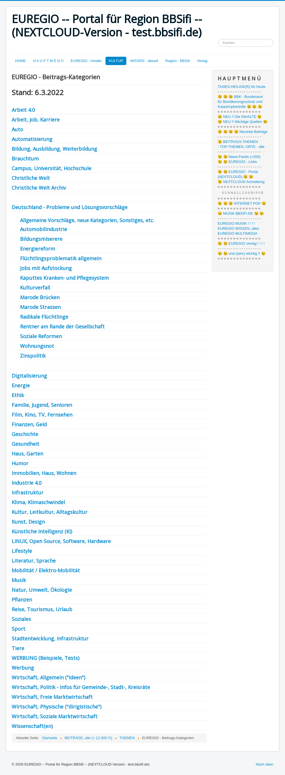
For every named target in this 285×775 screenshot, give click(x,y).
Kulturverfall (35, 287)
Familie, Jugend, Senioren (42, 405)
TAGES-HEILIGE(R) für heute (242, 87)
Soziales (21, 619)
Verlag (202, 61)
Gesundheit (25, 443)
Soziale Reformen (41, 336)
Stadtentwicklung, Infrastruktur (51, 638)
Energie (21, 385)
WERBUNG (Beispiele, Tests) (45, 658)
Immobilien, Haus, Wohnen (44, 473)
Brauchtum (25, 158)
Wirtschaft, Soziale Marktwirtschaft (54, 716)
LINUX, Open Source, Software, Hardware (61, 541)
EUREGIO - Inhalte (86, 61)
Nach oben (264, 764)
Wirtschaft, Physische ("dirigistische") (56, 706)
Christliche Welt (31, 178)
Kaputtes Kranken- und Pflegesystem (64, 277)
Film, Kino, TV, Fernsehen (42, 414)
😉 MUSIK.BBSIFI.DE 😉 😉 (241, 213)
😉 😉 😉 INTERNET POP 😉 (242, 203)
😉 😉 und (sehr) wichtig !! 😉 (242, 253)
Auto (17, 129)
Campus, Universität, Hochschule (51, 168)
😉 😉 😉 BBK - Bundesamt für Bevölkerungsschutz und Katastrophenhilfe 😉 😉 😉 (240, 102)
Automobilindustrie (43, 229)
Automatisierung (32, 139)
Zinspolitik (33, 355)
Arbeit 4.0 (23, 110)
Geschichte (25, 434)
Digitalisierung (29, 375)
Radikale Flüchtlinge (44, 316)
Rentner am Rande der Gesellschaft (62, 326)
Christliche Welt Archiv (39, 187)
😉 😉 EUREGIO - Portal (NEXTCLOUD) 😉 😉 (238, 174)
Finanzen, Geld (29, 424)
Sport (18, 628)
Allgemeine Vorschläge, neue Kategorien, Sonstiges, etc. (87, 220)
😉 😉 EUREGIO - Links (237, 162)
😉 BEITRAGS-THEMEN (238, 142)
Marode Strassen (40, 307)
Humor (21, 463)
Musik (19, 580)
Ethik (18, 395)
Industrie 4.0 (26, 482)
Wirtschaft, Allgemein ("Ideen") (48, 677)
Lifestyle (22, 551)
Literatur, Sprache (34, 560)
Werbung (23, 667)
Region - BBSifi (177, 61)
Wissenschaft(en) (32, 726)
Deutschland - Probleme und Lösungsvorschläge (69, 207)
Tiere (18, 648)
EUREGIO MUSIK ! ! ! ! (236, 223)
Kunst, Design (28, 521)
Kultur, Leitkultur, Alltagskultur (49, 512)
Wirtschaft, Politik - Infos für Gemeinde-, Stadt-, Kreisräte (81, 687)
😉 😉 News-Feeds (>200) (239, 157)
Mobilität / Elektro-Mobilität (46, 570)
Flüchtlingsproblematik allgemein (60, 258)
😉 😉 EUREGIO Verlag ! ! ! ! (241, 243)
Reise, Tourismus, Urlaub (42, 609)
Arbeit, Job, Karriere (36, 119)
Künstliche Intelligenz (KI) (42, 531)
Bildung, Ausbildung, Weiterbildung (54, 148)
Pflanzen (22, 599)
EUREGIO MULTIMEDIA (237, 233)
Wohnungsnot (37, 346)
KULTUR (116, 61)
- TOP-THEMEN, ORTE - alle (241, 147)
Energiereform (37, 248)
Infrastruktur (27, 492)
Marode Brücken (40, 297)
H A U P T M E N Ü (48, 61)
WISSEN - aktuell (144, 61)
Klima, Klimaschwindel (38, 502)
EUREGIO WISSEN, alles (238, 228)
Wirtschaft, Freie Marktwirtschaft (52, 697)
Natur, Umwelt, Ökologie (42, 589)
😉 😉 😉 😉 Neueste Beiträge (242, 132)
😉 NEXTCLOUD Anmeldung (241, 182)
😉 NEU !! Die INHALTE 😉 (240, 117)
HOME (20, 61)
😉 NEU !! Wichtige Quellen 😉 (242, 122)
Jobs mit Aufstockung (46, 268)
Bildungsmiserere (41, 239)
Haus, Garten (28, 453)
